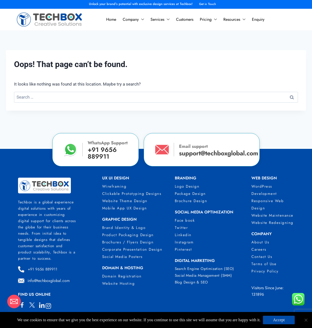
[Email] (14, 301)
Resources (234, 19)
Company (133, 19)
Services (160, 19)
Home (111, 19)
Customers (184, 19)
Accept (279, 320)
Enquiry (258, 19)
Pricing (208, 19)
